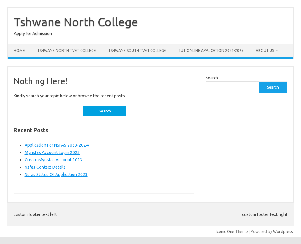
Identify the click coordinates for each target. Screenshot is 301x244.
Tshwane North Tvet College (66, 51)
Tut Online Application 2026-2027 (211, 51)
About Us (265, 51)
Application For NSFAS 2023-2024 (57, 145)
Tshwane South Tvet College (137, 51)
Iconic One (225, 231)
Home (19, 51)
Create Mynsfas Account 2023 (53, 159)
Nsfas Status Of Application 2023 (56, 174)
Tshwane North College (76, 21)
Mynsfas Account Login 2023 (52, 152)
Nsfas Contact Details (45, 167)
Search (212, 78)
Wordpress (283, 231)
